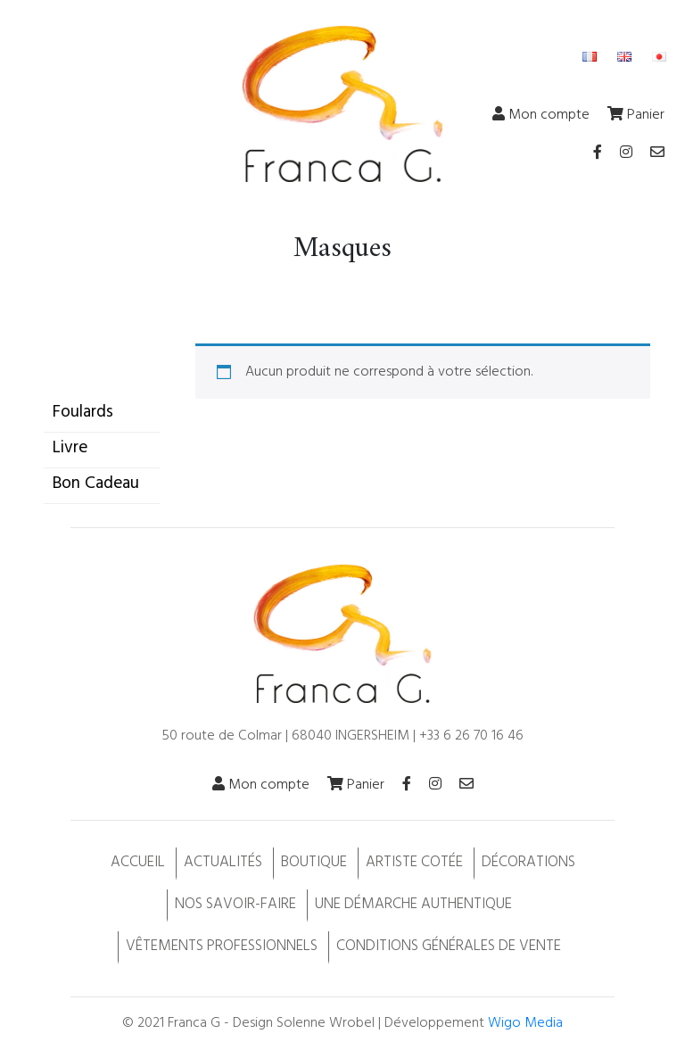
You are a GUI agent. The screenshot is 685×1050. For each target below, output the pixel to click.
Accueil (138, 862)
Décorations (528, 862)
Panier (635, 115)
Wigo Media (525, 1023)
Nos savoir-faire (235, 904)
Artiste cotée (414, 862)
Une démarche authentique (413, 904)
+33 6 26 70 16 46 (471, 736)
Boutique (314, 862)
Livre (70, 447)
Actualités (223, 862)
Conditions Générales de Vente (448, 946)
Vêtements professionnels (222, 946)
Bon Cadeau (96, 483)
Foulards (83, 412)
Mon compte (541, 115)
